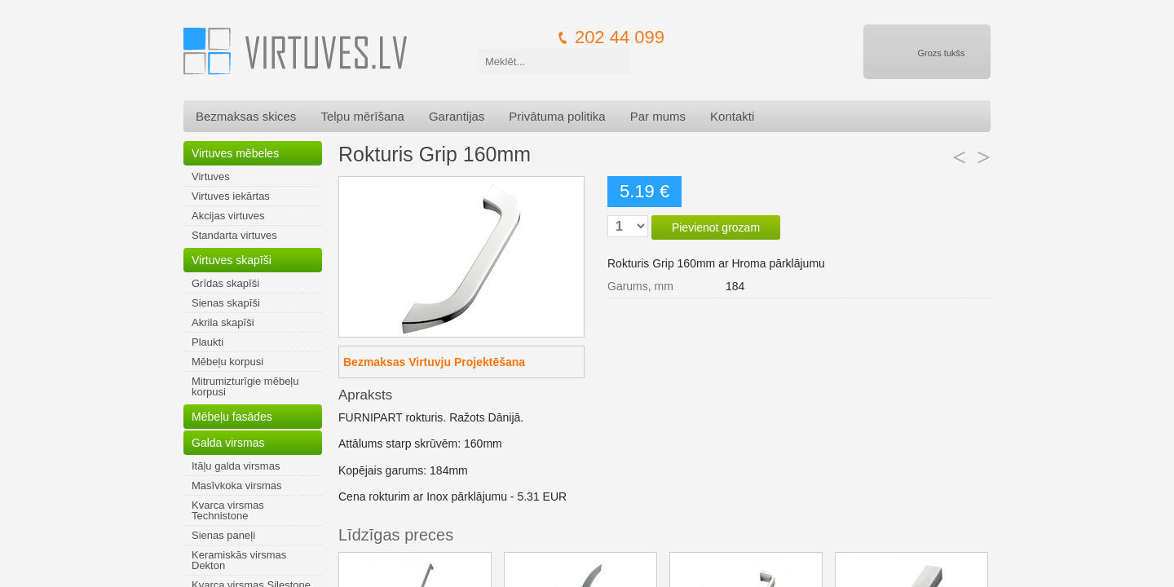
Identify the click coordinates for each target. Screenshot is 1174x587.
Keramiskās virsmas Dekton (239, 560)
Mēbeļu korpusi (227, 361)
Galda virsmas (228, 442)
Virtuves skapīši (231, 260)
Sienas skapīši (226, 303)
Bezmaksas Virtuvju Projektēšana (434, 362)
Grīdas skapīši (225, 283)
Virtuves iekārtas (231, 196)
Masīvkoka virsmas (237, 485)
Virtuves (211, 176)
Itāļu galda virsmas (236, 466)
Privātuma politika (557, 116)
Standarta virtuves (234, 235)
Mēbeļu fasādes (232, 416)
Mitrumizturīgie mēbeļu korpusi (245, 386)
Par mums (658, 116)
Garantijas (456, 116)
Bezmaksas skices (246, 116)
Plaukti (207, 342)
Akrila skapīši (223, 322)
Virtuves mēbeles (235, 153)
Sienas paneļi (223, 535)
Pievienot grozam (716, 227)
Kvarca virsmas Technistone (228, 510)
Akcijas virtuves (228, 216)
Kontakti (732, 116)
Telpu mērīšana (362, 116)
